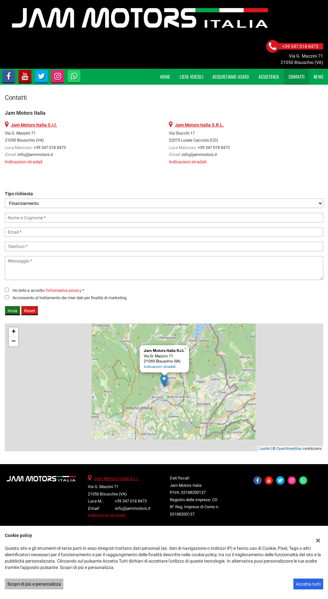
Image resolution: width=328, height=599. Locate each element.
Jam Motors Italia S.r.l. (116, 478)
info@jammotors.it (35, 154)
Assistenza (268, 76)
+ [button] (14, 332)
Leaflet (264, 448)
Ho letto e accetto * (48, 290)
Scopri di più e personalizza (34, 584)
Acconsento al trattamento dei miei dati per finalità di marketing (69, 297)
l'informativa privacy (63, 290)
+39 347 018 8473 (50, 147)
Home (165, 76)
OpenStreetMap (289, 448)
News (319, 76)
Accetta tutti (308, 584)
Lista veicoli (191, 76)
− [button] (14, 341)
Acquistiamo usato (230, 76)
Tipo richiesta (19, 193)
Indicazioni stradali (23, 161)
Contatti (297, 76)
